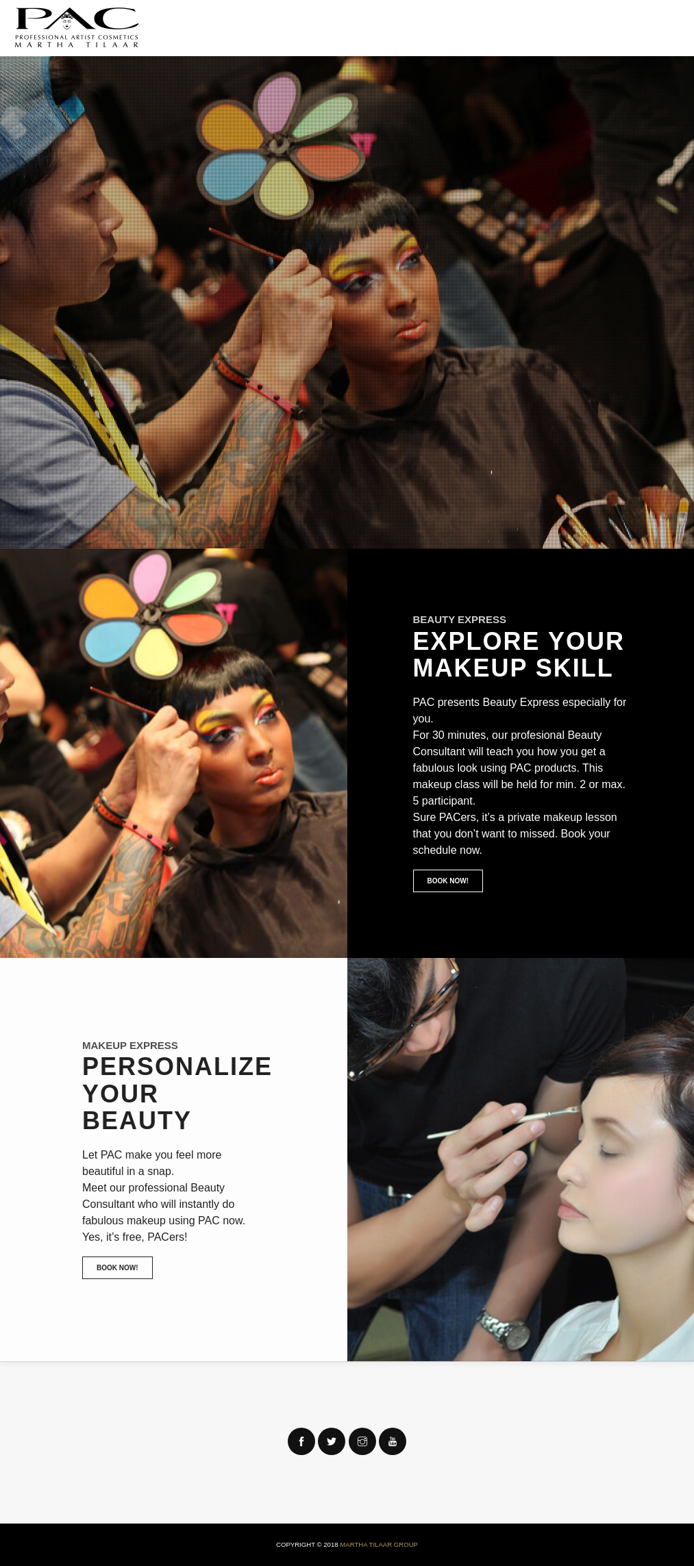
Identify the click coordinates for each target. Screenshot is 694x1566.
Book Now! (448, 881)
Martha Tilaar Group (379, 1544)
